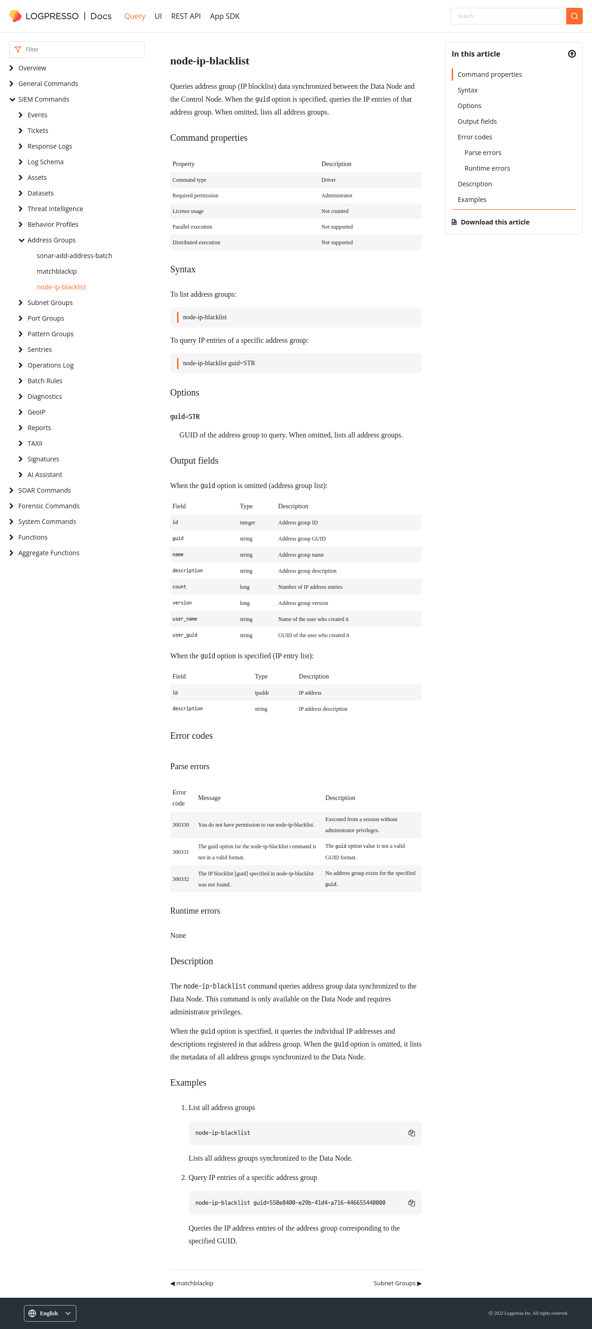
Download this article (495, 222)
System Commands (47, 521)
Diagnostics (45, 396)
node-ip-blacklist (61, 286)
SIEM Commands (43, 99)
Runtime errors (487, 168)
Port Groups (46, 318)
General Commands (48, 83)
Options (470, 105)
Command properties (490, 74)
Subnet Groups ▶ (398, 1283)
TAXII (35, 443)
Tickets (38, 130)
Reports (39, 427)
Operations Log (51, 365)
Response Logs (50, 146)
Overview (32, 67)
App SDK (225, 16)
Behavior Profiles (53, 224)
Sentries (40, 349)
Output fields (477, 121)
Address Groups (52, 240)
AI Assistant (45, 474)
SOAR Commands (44, 490)
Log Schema (46, 161)
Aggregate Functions (49, 552)
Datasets (41, 193)
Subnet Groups (50, 302)
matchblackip (57, 271)
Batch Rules (45, 380)
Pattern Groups (51, 333)
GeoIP (37, 412)
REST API (186, 16)
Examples (472, 199)
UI (158, 16)
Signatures (43, 459)
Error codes (475, 136)
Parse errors (483, 152)
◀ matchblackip (191, 1283)
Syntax (467, 90)
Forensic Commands (49, 505)
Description (475, 183)
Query (134, 16)
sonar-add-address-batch (74, 255)
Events (37, 114)
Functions (32, 537)
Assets (37, 177)
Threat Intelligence (55, 208)
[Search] (508, 16)
